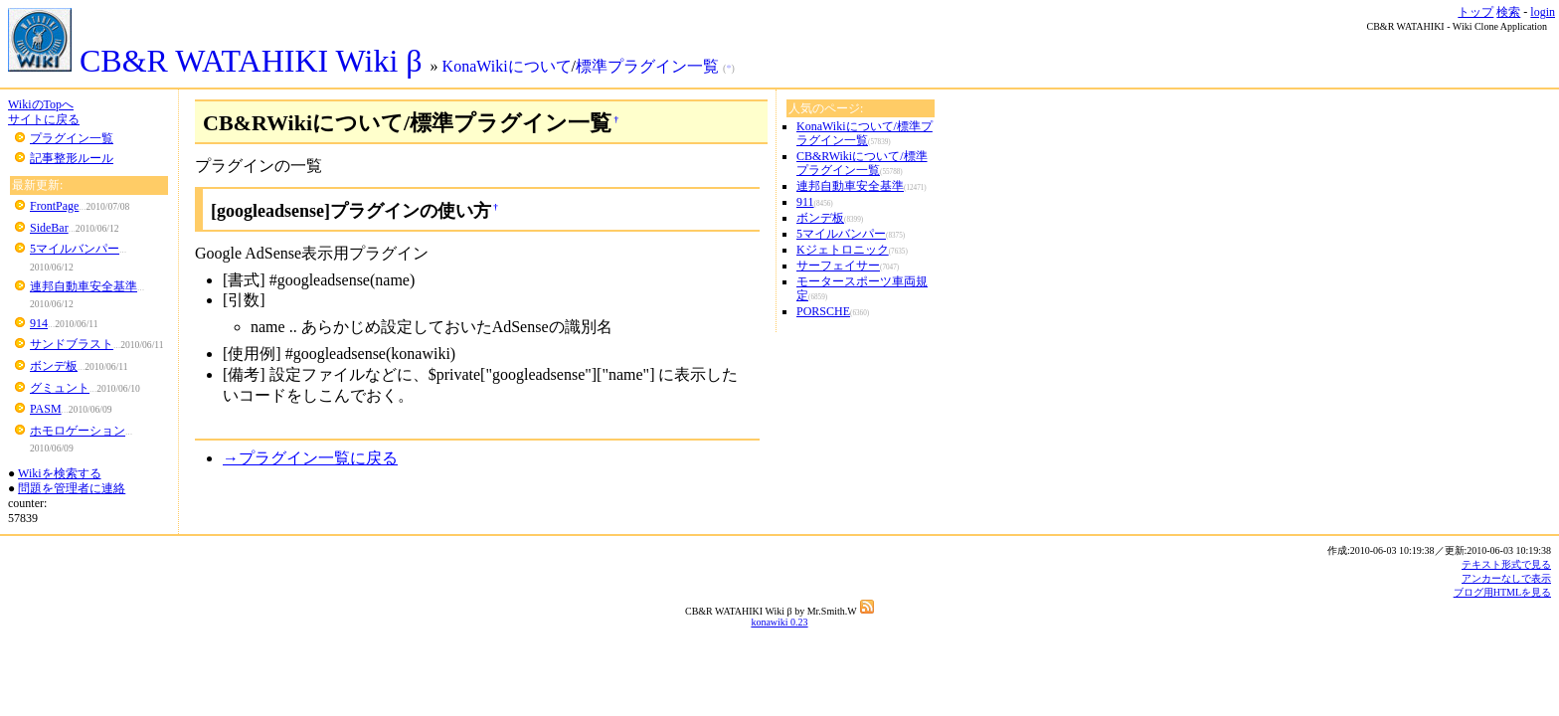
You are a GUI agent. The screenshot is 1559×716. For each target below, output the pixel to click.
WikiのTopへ (41, 104)
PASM (46, 409)
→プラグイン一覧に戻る (310, 457)
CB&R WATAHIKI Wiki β (219, 61)
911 (805, 202)
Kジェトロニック (842, 250)
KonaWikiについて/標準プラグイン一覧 (864, 133)
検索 (1508, 12)
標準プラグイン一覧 (647, 66)
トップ (1475, 12)
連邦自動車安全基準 (83, 286)
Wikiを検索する (59, 473)
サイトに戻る (44, 119)
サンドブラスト (71, 344)
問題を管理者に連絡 (71, 488)
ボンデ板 (54, 366)
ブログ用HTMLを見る (1502, 592)
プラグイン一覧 (71, 138)
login (1542, 12)
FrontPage (54, 206)
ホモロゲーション (77, 431)
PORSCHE (823, 311)
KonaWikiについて (507, 66)
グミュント (59, 388)
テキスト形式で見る (1506, 564)
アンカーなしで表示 (1506, 578)
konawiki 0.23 (779, 622)
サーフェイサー (838, 265)
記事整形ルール (71, 158)
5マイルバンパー (74, 249)
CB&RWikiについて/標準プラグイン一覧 (862, 163)
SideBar (49, 228)
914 (39, 323)
